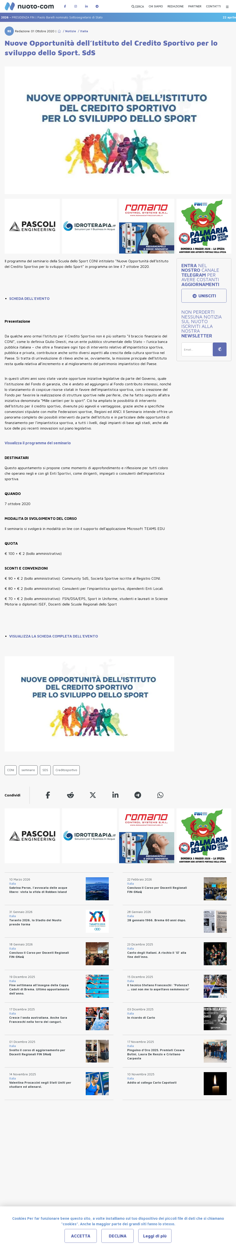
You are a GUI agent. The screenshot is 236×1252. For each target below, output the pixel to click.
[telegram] (138, 795)
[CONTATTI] (213, 7)
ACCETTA (80, 1236)
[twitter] (93, 795)
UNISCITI (204, 295)
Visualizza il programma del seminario (38, 443)
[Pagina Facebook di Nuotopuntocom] (65, 6)
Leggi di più (155, 1236)
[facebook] (48, 795)
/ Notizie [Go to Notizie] (68, 31)
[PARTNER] (195, 7)
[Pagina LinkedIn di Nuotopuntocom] (86, 6)
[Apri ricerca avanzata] (137, 6)
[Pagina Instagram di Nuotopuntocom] (75, 6)
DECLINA (118, 1236)
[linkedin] (115, 795)
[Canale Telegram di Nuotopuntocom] (97, 6)
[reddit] (71, 795)
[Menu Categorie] (227, 6)
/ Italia (82, 31)
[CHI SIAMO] (155, 7)
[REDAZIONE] (175, 7)
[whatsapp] (160, 795)
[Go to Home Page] (59, 31)
